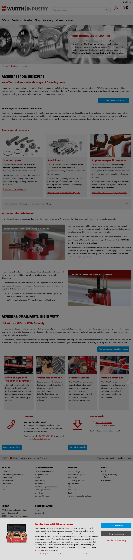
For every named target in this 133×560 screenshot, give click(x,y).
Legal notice (73, 554)
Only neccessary (116, 534)
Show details (39, 554)
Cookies (63, 554)
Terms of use (85, 554)
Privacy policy (52, 554)
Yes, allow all (116, 526)
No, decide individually (116, 540)
